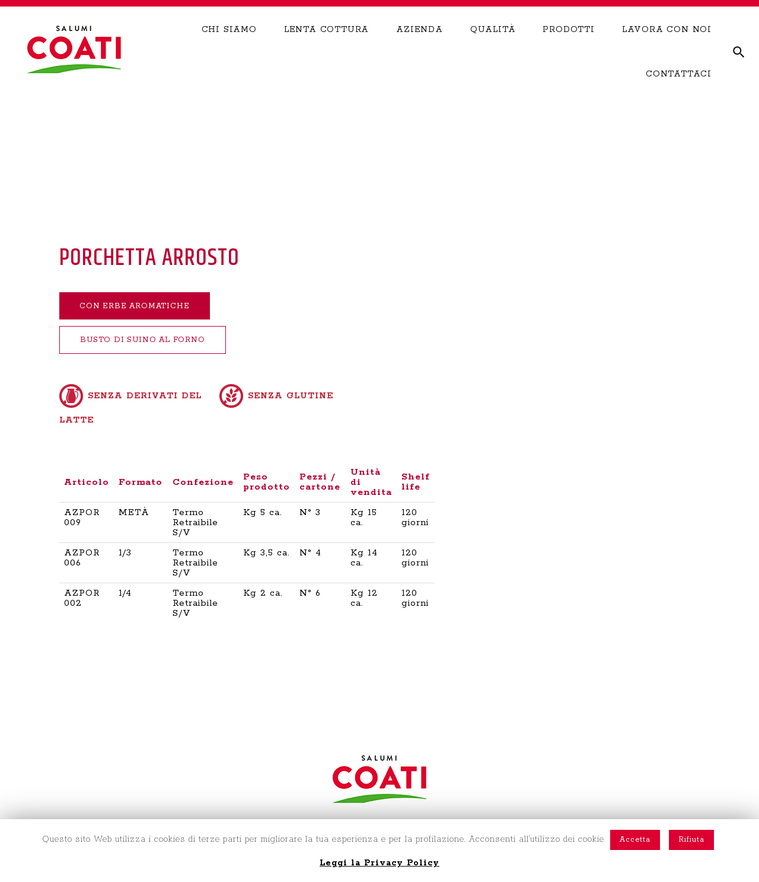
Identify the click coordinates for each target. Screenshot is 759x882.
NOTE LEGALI (591, 811)
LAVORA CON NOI (667, 45)
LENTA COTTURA (326, 45)
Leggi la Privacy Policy (379, 863)
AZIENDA (419, 45)
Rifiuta (691, 839)
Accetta (635, 839)
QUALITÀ (493, 45)
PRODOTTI (568, 45)
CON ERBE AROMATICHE (145, 306)
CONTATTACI (679, 90)
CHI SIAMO (229, 45)
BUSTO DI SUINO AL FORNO (154, 342)
